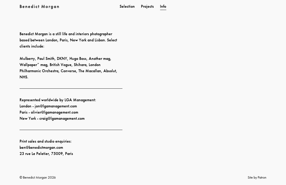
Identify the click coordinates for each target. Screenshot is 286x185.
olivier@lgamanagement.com (54, 112)
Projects (147, 6)
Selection (127, 6)
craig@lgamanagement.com (62, 118)
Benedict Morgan (40, 6)
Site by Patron (257, 177)
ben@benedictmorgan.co (40, 147)
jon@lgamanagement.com (56, 106)
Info (163, 6)
